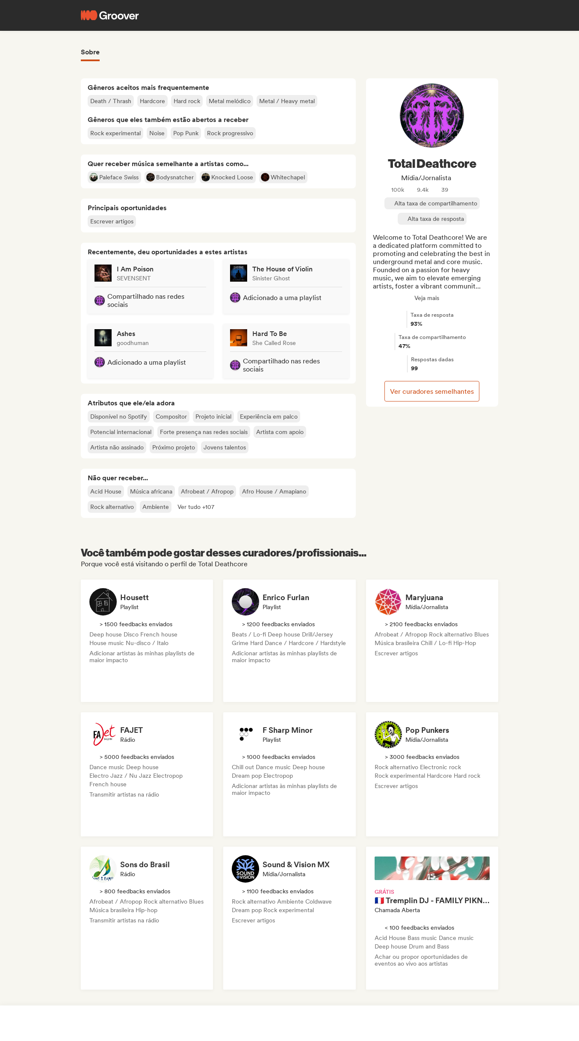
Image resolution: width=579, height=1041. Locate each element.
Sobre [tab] (90, 52)
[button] (196, 507)
